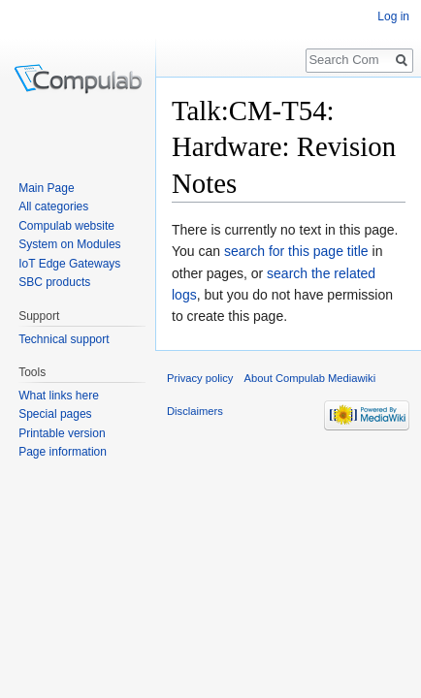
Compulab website (66, 226)
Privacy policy (200, 378)
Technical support (63, 339)
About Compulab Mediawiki (310, 378)
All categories (53, 206)
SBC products (54, 282)
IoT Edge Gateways (69, 263)
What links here (58, 395)
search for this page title (296, 251)
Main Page (46, 188)
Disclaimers (195, 411)
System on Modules (69, 244)
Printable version (61, 433)
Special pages (54, 414)
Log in (393, 16)
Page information (62, 452)
